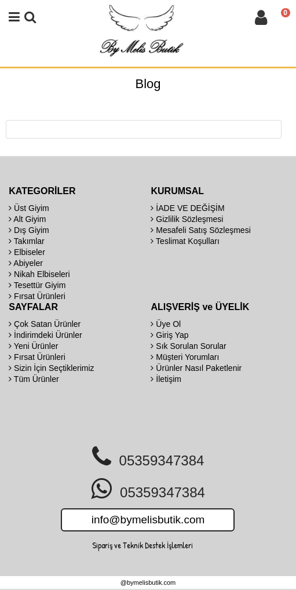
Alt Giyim (27, 219)
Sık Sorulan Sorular (188, 346)
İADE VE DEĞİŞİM (187, 208)
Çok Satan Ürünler (45, 324)
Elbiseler (27, 252)
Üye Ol (166, 324)
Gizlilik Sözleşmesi (187, 219)
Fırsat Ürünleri (37, 296)
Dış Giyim (29, 230)
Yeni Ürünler (33, 346)
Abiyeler (26, 263)
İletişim (166, 379)
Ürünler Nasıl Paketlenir (196, 368)
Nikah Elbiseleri (39, 274)
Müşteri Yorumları (185, 357)
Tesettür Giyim (37, 285)
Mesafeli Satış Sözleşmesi (200, 230)
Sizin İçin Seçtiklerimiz (51, 368)
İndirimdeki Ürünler (45, 335)
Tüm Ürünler (34, 379)
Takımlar (27, 241)
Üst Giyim (29, 208)
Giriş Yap (169, 335)
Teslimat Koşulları (185, 241)
